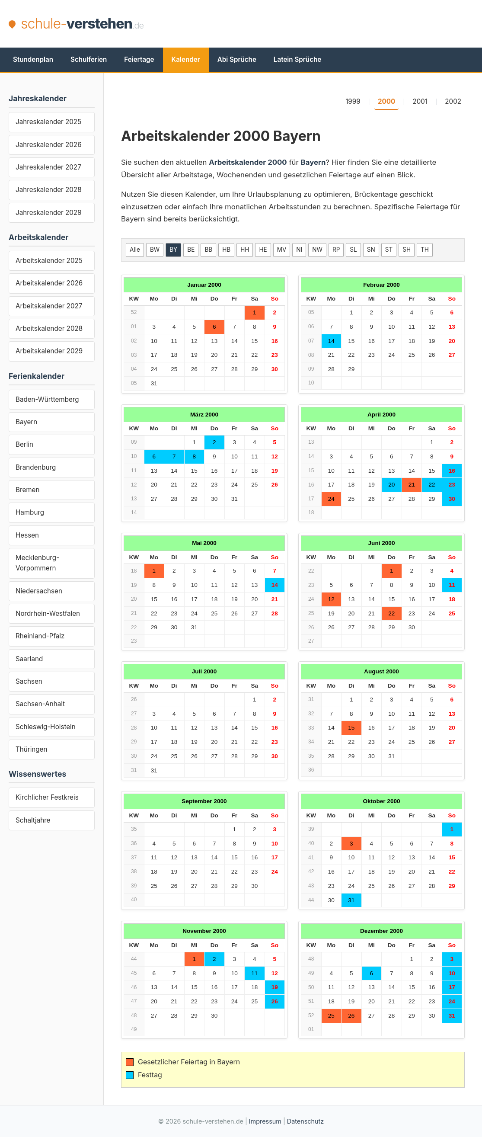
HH (244, 249)
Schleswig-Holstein (46, 727)
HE (263, 249)
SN (371, 249)
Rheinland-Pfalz (40, 636)
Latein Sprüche (297, 59)
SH (406, 249)
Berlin (24, 444)
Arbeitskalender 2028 (49, 328)
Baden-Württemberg (47, 399)
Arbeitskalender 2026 (49, 283)
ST (389, 249)
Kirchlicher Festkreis (47, 797)
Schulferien (88, 59)
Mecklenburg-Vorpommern (37, 563)
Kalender (186, 59)
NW (317, 249)
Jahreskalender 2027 (48, 167)
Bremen (27, 490)
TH (425, 249)
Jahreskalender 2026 (49, 145)
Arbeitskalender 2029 (49, 351)
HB (226, 249)
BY (173, 249)
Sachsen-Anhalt (40, 704)
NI (299, 249)
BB (208, 249)
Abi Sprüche (236, 59)
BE (191, 249)
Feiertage (139, 59)
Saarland (29, 659)
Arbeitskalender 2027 (49, 306)
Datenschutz (305, 1121)
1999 (352, 101)
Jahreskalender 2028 (49, 190)
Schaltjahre (33, 820)
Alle (135, 249)
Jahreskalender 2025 (48, 122)
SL (353, 249)
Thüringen (31, 749)
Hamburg (30, 512)
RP (336, 249)
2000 (386, 101)
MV (282, 249)
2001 (420, 101)
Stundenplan (33, 59)
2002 (453, 101)
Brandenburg (36, 467)
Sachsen (29, 681)
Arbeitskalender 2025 (49, 260)
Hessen (27, 535)
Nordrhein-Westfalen (48, 613)
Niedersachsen (39, 591)
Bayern (26, 422)
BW (155, 249)
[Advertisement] (316, 23)
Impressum (265, 1121)
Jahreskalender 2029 (49, 212)
